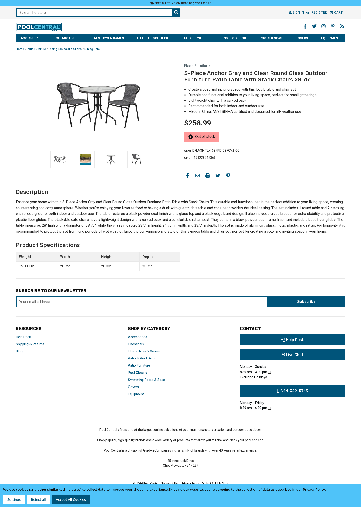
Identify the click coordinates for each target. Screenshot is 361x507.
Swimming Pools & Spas (146, 380)
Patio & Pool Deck (152, 38)
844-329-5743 (292, 391)
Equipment (330, 38)
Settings (14, 499)
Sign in (296, 12)
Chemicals (65, 38)
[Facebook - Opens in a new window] (305, 26)
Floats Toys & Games (106, 38)
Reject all (38, 499)
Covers (301, 38)
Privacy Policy (314, 489)
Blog (19, 351)
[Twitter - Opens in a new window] (314, 26)
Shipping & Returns (30, 344)
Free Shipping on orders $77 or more (180, 3)
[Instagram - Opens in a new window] (323, 26)
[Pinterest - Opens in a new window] (332, 26)
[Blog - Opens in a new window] (342, 26)
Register (319, 12)
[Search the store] (176, 12)
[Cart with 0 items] (336, 12)
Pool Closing (234, 38)
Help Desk (23, 337)
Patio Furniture (195, 38)
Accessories (32, 38)
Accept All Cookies (71, 499)
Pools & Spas (270, 38)
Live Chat (292, 355)
